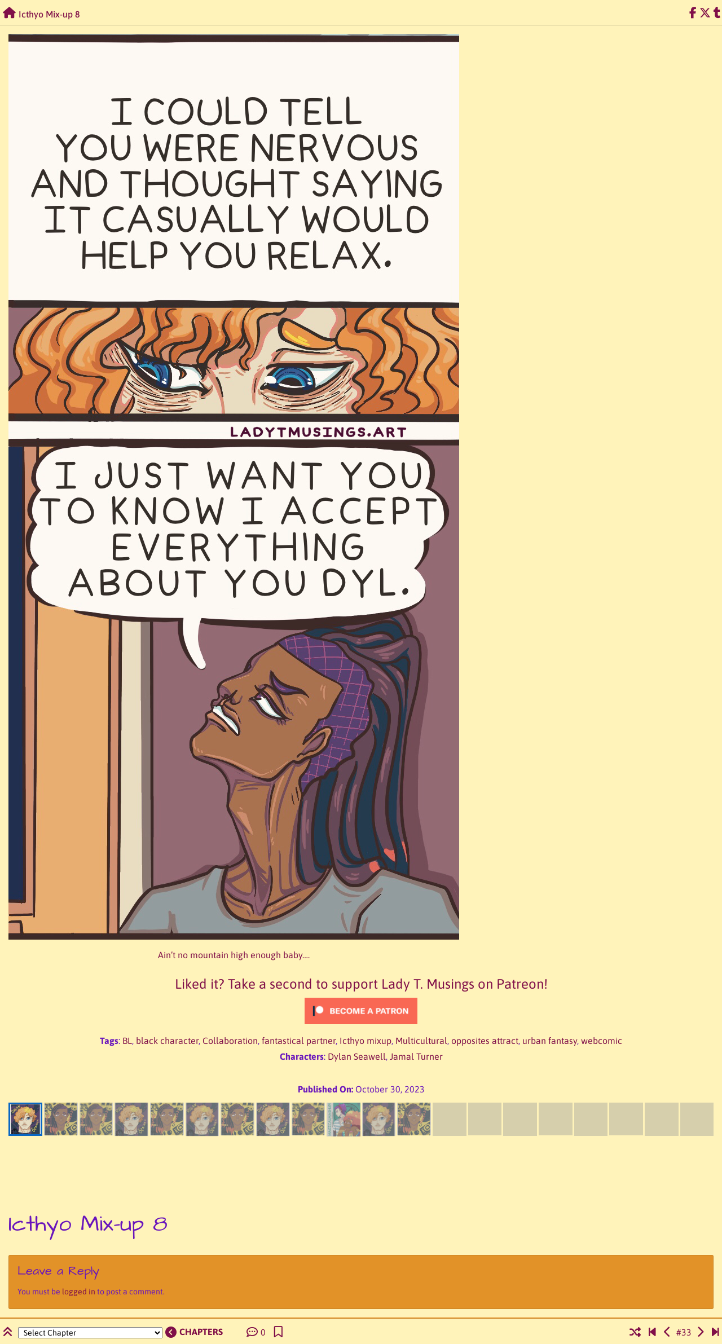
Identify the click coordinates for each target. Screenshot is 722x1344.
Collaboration (230, 1040)
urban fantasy (549, 1040)
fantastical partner (299, 1040)
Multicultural (421, 1040)
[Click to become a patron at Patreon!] (361, 1011)
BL (127, 1040)
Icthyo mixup (365, 1040)
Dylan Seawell (357, 1056)
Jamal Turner (416, 1056)
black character (167, 1040)
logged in (78, 1291)
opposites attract (484, 1040)
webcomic (601, 1040)
